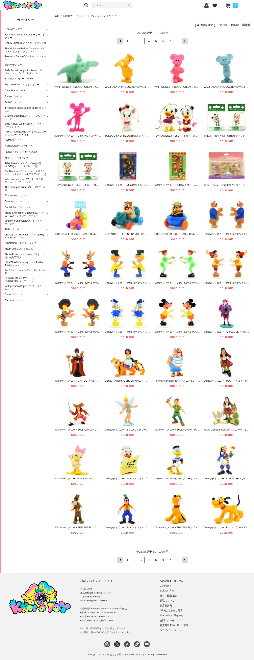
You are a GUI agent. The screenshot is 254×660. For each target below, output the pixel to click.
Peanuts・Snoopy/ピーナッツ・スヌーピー (25, 58)
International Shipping (171, 615)
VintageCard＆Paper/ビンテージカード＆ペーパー (25, 287)
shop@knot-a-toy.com (96, 600)
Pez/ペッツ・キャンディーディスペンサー (25, 272)
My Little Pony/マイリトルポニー (22, 84)
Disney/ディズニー (15, 29)
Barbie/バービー (13, 96)
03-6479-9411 (93, 596)
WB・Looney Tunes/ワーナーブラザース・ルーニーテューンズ (25, 181)
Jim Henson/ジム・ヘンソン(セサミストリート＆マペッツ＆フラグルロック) (25, 173)
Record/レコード (14, 300)
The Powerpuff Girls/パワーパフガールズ (25, 188)
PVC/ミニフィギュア (104, 15)
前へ (120, 41)
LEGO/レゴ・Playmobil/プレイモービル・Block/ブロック (24, 236)
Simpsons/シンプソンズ (17, 195)
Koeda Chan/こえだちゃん (19, 146)
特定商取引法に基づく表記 (174, 625)
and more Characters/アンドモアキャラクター (24, 222)
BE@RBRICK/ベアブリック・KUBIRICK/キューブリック (21, 280)
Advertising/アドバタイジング (20, 243)
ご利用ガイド (167, 585)
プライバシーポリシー (172, 630)
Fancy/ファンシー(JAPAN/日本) (21, 151)
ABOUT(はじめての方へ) (173, 580)
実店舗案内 (166, 605)
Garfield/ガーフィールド (17, 207)
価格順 (234, 25)
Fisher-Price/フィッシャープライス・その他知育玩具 (24, 256)
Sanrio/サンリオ (13, 64)
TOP (56, 15)
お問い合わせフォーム (172, 620)
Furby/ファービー (14, 102)
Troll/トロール (12, 229)
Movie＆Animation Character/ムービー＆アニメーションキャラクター (25, 214)
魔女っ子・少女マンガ (17, 157)
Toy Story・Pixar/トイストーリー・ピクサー (25, 36)
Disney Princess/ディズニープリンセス (25, 43)
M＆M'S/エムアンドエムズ (19, 249)
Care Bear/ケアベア (15, 90)
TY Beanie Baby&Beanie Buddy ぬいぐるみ (25, 109)
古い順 (222, 25)
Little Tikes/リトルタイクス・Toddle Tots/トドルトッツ (24, 264)
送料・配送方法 (168, 595)
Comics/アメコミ (14, 294)
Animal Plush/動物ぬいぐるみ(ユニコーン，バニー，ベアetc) (25, 133)
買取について (167, 600)
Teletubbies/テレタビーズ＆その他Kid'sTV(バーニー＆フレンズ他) (23, 165)
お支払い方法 (167, 590)
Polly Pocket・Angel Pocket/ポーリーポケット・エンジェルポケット (24, 72)
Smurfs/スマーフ (13, 201)
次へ (185, 41)
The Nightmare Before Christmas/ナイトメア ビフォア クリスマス (25, 50)
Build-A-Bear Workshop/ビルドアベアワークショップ (25, 125)
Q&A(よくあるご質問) (171, 610)
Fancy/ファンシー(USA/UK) (19, 78)
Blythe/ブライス (13, 140)
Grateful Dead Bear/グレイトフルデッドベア (25, 117)
